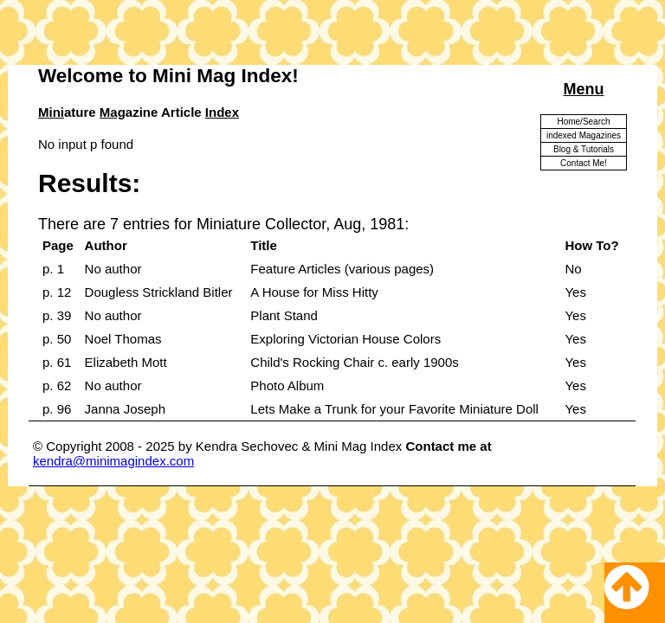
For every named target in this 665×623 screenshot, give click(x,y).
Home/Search (583, 121)
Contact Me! (583, 163)
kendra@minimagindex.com (113, 460)
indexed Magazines (583, 135)
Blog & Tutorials (583, 149)
